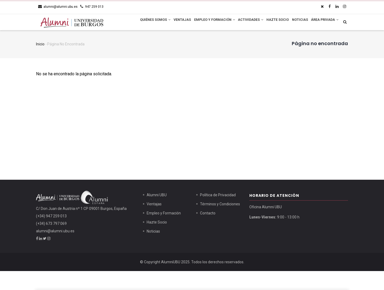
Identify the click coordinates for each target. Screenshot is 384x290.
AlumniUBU (170, 281)
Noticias (305, 23)
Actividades (249, 23)
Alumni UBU (157, 214)
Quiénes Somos (145, 23)
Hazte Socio (279, 23)
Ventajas (174, 23)
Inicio (40, 63)
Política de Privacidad (218, 214)
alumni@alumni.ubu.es (55, 250)
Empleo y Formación (210, 23)
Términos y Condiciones (220, 223)
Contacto (207, 232)
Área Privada (143, 40)
